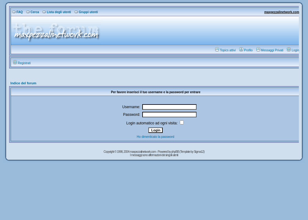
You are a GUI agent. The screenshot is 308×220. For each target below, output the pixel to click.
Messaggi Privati (269, 50)
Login (293, 50)
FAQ (17, 12)
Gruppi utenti (86, 12)
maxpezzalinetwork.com (281, 12)
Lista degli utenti (56, 12)
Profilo (245, 50)
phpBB (175, 151)
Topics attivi (225, 50)
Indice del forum (23, 83)
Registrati (22, 63)
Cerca (32, 12)
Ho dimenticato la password (155, 136)
